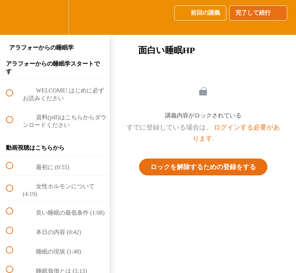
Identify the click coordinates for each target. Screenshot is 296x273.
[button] (13, 17)
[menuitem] (55, 17)
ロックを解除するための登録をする (203, 167)
